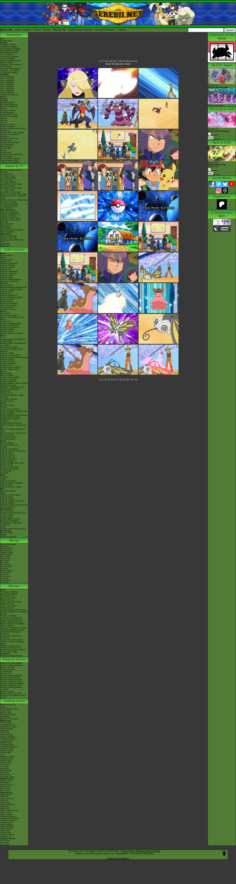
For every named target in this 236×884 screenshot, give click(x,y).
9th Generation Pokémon (10, 158)
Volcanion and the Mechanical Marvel (12, 643)
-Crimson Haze (6, 829)
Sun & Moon (5, 313)
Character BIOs (6, 548)
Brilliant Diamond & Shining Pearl (13, 287)
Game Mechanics (7, 113)
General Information (8, 544)
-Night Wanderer (6, 825)
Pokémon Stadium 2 (8, 481)
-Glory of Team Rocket (9, 811)
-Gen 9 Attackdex (7, 93)
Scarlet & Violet (6, 259)
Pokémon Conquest (8, 385)
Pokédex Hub (59, 30)
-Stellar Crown (6, 743)
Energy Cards (5, 713)
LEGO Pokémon (6, 144)
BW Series (4, 574)
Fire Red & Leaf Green (9, 445)
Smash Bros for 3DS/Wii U (10, 367)
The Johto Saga (6, 180)
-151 (2, 755)
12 (136, 61)
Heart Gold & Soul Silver (10, 409)
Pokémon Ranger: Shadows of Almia (12, 430)
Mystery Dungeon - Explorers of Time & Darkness (13, 434)
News (2, 39)
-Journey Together (7, 737)
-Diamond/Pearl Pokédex (10, 51)
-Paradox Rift (5, 753)
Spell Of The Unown (8, 598)
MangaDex (4, 546)
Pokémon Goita (6, 533)
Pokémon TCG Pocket (9, 281)
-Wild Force (4, 831)
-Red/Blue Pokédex (8, 45)
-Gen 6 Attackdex (7, 87)
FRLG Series (5, 564)
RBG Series (5, 556)
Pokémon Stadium (7, 503)
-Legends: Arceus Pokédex (11, 65)
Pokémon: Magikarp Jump (10, 323)
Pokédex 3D (5, 391)
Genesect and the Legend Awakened (10, 633)
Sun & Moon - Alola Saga (10, 192)
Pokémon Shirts (6, 146)
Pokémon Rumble (7, 413)
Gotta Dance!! (5, 673)
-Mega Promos (6, 781)
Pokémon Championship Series (12, 129)
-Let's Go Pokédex (7, 59)
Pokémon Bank (6, 341)
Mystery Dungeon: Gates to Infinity (14, 383)
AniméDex (4, 172)
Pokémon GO (5, 269)
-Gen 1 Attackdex (7, 77)
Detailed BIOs (5, 550)
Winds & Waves (6, 255)
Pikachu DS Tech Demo (9, 467)
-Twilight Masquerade (8, 747)
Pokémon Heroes (7, 604)
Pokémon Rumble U (8, 381)
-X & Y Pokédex (6, 55)
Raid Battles (5, 717)
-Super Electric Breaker (9, 819)
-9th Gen (3, 119)
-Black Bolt (4, 731)
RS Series (4, 562)
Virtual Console (6, 517)
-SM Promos (5, 787)
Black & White (5, 373)
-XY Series (4, 767)
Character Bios (6, 174)
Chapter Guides (6, 552)
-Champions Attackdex (9, 95)
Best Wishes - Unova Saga (11, 188)
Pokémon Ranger (7, 461)
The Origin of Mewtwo (9, 592)
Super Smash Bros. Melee (10, 487)
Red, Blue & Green (7, 491)
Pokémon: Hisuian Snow (10, 218)
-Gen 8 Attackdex (7, 91)
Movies (14, 586)
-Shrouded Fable (7, 745)
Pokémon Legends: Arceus (11, 289)
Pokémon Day (6, 140)
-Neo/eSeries (5, 775)
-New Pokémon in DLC (9, 160)
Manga (14, 540)
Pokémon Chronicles (8, 202)
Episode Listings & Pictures (11, 170)
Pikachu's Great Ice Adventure (12, 683)
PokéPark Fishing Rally (9, 469)
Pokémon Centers (7, 127)
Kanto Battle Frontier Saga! (11, 184)
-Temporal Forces (7, 749)
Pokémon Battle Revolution (11, 423)
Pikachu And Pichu (7, 667)
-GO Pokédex (5, 67)
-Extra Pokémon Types (9, 709)
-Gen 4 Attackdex (7, 83)
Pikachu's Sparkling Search (11, 685)
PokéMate (4, 473)
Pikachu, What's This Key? (11, 693)
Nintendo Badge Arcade (9, 369)
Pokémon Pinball (7, 499)
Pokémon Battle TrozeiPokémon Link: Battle (13, 344)
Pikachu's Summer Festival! (11, 675)
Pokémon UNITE (7, 275)
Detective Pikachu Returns (10, 279)
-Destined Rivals (6, 735)
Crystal (3, 479)
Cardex (3, 109)
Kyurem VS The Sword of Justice (13, 628)
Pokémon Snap (6, 497)
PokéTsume (5, 246)
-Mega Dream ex (7, 799)
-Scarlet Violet (5, 761)
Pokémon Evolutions (8, 216)
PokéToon (4, 222)
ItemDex (3, 97)
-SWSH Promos (6, 785)
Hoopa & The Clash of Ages (11, 640)
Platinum (3, 407)
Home (18, 30)
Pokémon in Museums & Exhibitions (10, 135)
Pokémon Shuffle (7, 353)
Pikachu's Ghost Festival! (10, 677)
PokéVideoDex (6, 228)
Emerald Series (6, 566)
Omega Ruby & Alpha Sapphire (12, 339)
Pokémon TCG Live (8, 309)
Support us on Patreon (118, 858)
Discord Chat (5, 152)
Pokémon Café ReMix (9, 271)
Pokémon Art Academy (9, 347)
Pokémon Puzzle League (10, 495)
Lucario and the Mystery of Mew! (13, 610)
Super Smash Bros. (8, 507)
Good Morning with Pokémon (11, 230)
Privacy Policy (127, 851)
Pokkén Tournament (8, 363)
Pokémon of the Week (9, 117)
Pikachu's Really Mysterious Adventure (11, 688)
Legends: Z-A (5, 261)
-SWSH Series (6, 763)
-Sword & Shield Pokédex (10, 61)
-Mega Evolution (6, 729)
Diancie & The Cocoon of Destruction (10, 637)
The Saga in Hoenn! (8, 182)
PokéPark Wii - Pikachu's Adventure (10, 420)
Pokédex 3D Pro (6, 393)
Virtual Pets (4, 525)
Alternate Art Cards (7, 715)
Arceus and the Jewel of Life (11, 620)
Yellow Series (5, 558)
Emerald (3, 447)
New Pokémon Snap (8, 305)
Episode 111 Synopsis (218, 132)
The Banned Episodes (9, 206)
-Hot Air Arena (5, 813)
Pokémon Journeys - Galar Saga (13, 194)
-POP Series (5, 791)
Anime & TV (14, 166)
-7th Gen (3, 123)
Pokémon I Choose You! (10, 646)
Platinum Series (6, 570)
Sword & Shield (6, 285)
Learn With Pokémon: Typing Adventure (11, 396)
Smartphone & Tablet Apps (10, 523)
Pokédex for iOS (6, 401)
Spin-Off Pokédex (7, 103)
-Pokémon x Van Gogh (9, 138)
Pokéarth (121, 30)
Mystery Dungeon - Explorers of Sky (13, 426)
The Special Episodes (9, 204)
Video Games (14, 249)
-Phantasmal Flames (8, 727)
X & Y (2, 337)
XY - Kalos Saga (6, 190)
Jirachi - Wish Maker (8, 606)
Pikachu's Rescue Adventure (11, 665)
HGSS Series (5, 572)
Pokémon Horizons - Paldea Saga (13, 200)
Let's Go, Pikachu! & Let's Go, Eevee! (12, 318)
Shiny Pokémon (6, 208)
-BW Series (4, 769)
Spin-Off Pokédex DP (8, 105)
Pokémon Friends (7, 267)
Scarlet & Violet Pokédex (80, 30)
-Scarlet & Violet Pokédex (10, 69)
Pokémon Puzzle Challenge (11, 483)
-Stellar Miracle (6, 823)
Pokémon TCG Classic (9, 719)
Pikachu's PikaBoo (7, 669)
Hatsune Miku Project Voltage (12, 132)
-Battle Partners (6, 815)
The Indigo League (7, 176)
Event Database (6, 156)
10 (127, 61)
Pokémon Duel (6, 365)
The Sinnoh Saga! (7, 186)
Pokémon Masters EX (9, 273)
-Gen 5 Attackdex (7, 85)
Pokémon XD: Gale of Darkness (13, 451)
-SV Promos (5, 783)
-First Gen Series (7, 777)
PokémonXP (5, 131)
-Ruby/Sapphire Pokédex (10, 49)
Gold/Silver (4, 477)
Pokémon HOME (7, 291)
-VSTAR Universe (7, 835)
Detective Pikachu (7, 329)
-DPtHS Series (6, 771)
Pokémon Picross (7, 359)
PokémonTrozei (6, 465)
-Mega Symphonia (7, 805)
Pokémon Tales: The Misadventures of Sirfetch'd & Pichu (12, 240)
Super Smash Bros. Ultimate (11, 333)
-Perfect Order (6, 723)
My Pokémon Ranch (8, 437)
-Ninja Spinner (6, 795)
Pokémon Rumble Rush (9, 325)
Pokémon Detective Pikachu (11, 656)
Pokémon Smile (6, 301)
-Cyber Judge (5, 833)
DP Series (4, 568)
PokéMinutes (5, 226)
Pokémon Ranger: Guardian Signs (14, 411)
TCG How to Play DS (8, 399)
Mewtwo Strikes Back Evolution (12, 650)
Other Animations (7, 232)
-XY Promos (5, 789)
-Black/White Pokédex (9, 53)
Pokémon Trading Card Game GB (13, 505)
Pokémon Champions (8, 263)
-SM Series (4, 765)
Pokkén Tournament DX (9, 327)
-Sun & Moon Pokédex (9, 57)
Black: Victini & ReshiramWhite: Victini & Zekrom (12, 625)
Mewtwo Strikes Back (8, 594)
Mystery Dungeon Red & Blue (12, 463)
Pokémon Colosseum (8, 449)
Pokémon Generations (9, 212)
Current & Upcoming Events (11, 154)
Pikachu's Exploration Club (11, 681)
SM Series (4, 582)
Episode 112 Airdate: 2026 (217, 165)
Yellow (2, 493)
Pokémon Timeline (7, 125)
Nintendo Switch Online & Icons (12, 529)
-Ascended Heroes (7, 725)
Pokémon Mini (6, 485)
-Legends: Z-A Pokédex (9, 71)
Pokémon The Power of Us (11, 648)
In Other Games (6, 515)
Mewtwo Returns (7, 600)
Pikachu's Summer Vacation (11, 663)
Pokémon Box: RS (7, 457)
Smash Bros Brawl (7, 439)
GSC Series (5, 560)
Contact (37, 30)
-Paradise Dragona (7, 821)
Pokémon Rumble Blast (9, 389)
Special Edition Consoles (10, 519)
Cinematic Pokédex (8, 111)
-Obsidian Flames (7, 757)
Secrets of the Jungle (8, 652)
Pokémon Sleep (6, 277)
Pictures (214, 139)
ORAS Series (5, 580)
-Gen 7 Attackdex (7, 89)
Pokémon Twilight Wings (10, 214)
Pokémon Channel (7, 455)
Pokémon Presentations (9, 142)
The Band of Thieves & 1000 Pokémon (11, 350)
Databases (14, 35)
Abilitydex (4, 101)
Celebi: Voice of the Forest (10, 602)
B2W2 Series (5, 576)
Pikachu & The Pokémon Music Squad (12, 696)
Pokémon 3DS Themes (9, 521)
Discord (46, 30)
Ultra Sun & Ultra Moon (9, 315)
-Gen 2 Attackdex (7, 79)
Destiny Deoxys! (6, 608)
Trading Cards (14, 701)
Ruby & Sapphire (7, 443)
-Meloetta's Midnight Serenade (12, 630)
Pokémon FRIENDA (8, 537)
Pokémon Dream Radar (9, 377)
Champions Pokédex (105, 30)
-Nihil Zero (4, 797)
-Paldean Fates (6, 751)
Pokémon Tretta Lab (8, 379)
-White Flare (5, 733)
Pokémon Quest (6, 331)
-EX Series (4, 773)
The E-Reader (6, 471)
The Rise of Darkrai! (8, 616)
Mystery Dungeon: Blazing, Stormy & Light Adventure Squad (14, 416)
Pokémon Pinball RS (8, 459)
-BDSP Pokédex (6, 63)
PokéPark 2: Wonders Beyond (12, 387)
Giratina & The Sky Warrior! (11, 618)
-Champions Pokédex (8, 73)
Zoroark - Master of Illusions (11, 622)
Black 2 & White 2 (7, 375)
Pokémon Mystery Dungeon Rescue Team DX (11, 298)
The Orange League (8, 178)
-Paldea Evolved (6, 759)
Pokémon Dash (6, 453)
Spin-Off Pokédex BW (9, 107)
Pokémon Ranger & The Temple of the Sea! (14, 613)
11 (131, 61)
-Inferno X (4, 801)
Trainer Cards (5, 711)
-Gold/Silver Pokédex (8, 47)
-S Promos (4, 842)
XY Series (4, 578)
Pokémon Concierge (8, 236)
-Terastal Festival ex (8, 817)
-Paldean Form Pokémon (10, 162)
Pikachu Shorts (14, 659)
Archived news (6, 41)
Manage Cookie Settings (148, 851)
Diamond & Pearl (7, 405)
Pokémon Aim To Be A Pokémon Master (13, 197)
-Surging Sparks (6, 741)
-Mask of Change (7, 827)
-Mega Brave (5, 803)
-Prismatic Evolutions (8, 739)
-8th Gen (3, 121)
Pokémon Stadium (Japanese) (12, 501)
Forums (27, 30)
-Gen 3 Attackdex (7, 81)
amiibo (3, 527)
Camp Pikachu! (6, 671)
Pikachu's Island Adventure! (11, 679)
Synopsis (213, 170)
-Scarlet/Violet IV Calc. (9, 115)
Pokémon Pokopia (7, 265)
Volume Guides (6, 554)
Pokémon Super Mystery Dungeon (14, 357)
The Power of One (7, 596)
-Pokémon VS (5, 837)
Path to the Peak (7, 224)
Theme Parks (5, 148)
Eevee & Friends (7, 691)
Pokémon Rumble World (10, 355)
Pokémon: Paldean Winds (10, 220)
